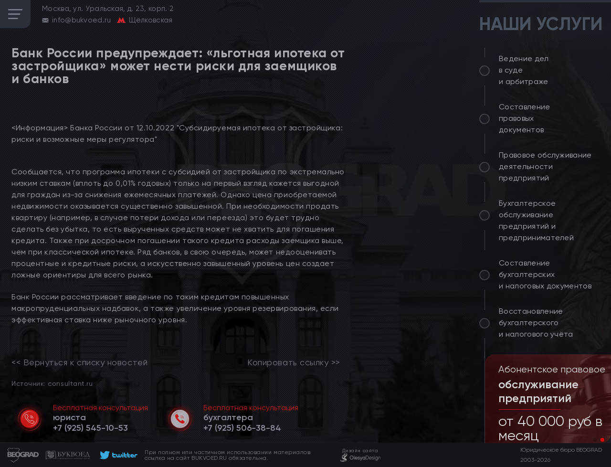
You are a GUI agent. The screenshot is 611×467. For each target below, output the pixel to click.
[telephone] (90, 428)
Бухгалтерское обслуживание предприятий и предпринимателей (536, 220)
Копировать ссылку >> (293, 362)
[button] (595, 440)
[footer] (117, 455)
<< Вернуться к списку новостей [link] (79, 362)
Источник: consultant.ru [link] (52, 383)
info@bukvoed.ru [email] (81, 20)
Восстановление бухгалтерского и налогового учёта (536, 323)
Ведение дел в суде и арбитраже (524, 70)
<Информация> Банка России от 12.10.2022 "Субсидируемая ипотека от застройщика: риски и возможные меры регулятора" (177, 133)
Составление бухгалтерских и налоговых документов (545, 274)
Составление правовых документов (524, 118)
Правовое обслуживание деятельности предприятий (545, 166)
